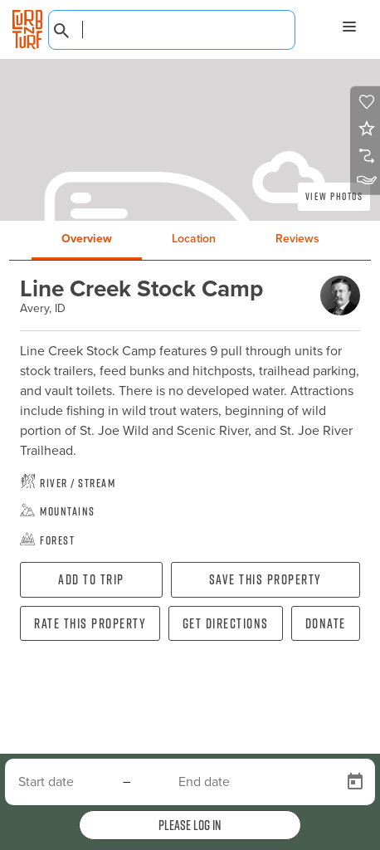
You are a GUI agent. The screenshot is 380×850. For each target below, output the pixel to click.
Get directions (226, 623)
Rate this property (90, 623)
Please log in (190, 825)
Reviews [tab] (297, 238)
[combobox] (171, 30)
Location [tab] (194, 238)
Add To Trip (91, 579)
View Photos (334, 196)
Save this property (265, 579)
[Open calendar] (355, 782)
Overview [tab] (86, 238)
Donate (325, 623)
